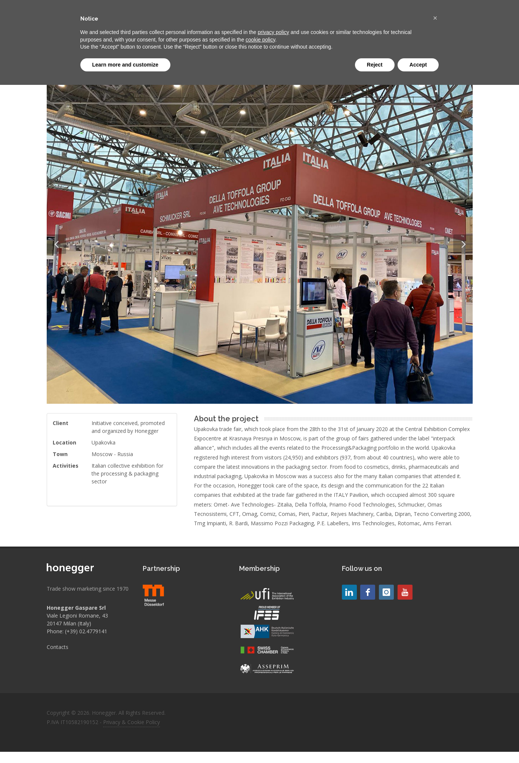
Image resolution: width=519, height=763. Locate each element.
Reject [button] (375, 65)
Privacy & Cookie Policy (131, 722)
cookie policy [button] (260, 40)
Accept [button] (418, 65)
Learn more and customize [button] (125, 65)
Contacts (57, 646)
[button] (435, 18)
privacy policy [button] (273, 32)
